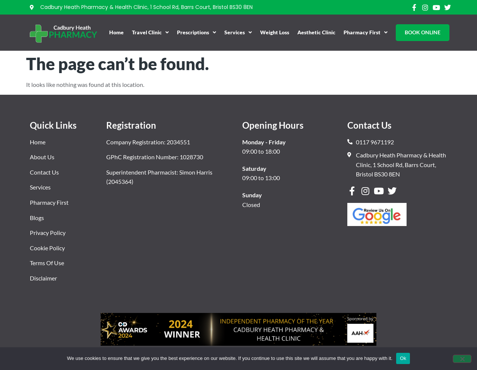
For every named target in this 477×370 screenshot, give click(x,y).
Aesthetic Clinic (316, 32)
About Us (42, 156)
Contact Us (44, 172)
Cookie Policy (47, 247)
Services (238, 32)
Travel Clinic (150, 32)
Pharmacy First (366, 32)
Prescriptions (196, 32)
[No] (462, 359)
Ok (403, 358)
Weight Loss (274, 32)
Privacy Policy (48, 232)
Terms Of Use (47, 262)
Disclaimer (43, 278)
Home (116, 32)
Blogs (37, 217)
